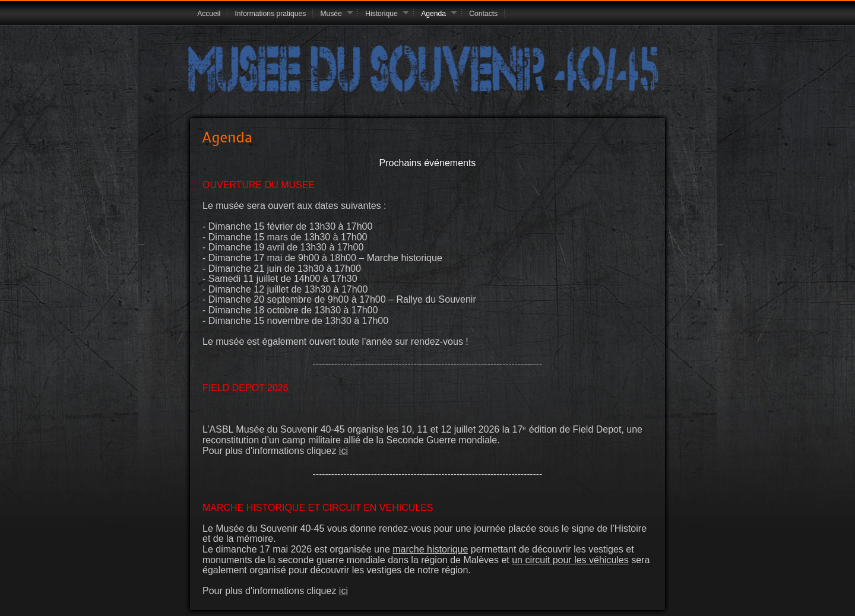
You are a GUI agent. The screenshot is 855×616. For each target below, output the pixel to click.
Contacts (483, 13)
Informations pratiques (270, 13)
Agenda (435, 14)
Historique (383, 14)
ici (343, 451)
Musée (333, 14)
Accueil (208, 13)
